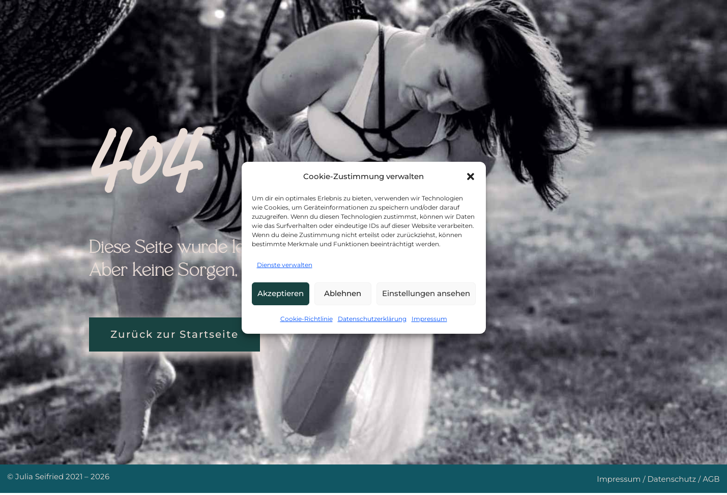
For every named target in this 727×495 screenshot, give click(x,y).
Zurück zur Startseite (180, 335)
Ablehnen (342, 293)
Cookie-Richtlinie (306, 319)
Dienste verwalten (284, 265)
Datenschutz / (675, 481)
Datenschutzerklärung (372, 319)
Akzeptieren (280, 293)
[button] (471, 176)
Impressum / (622, 481)
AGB (711, 481)
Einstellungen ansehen (426, 293)
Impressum (429, 319)
